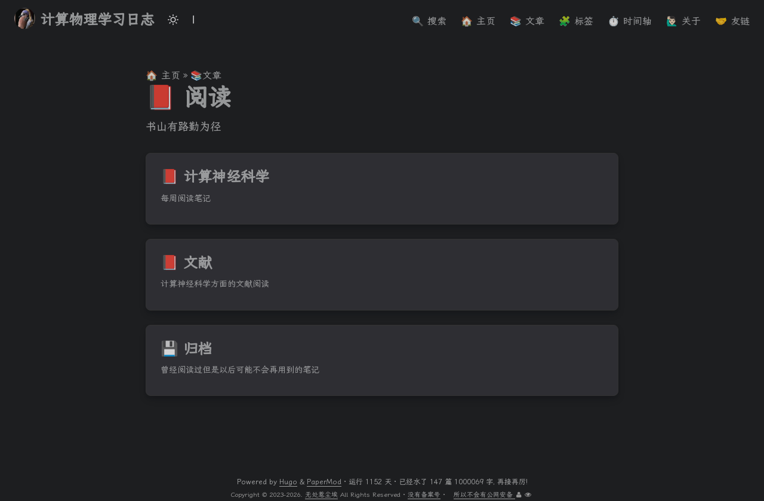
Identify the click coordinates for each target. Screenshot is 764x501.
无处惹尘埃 (321, 495)
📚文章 (205, 75)
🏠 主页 (163, 75)
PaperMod (324, 482)
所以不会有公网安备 (484, 495)
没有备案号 (424, 495)
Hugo (288, 482)
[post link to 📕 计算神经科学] (382, 188)
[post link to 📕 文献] (382, 274)
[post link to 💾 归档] (382, 360)
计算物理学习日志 (84, 18)
